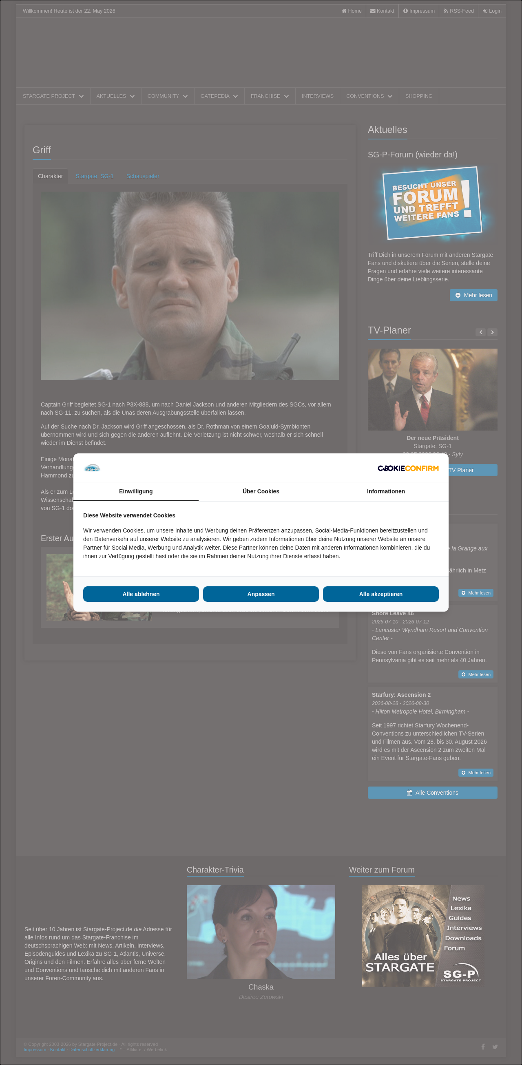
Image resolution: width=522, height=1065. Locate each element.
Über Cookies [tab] (261, 491)
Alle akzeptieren (381, 594)
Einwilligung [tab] (136, 491)
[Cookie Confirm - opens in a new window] (408, 468)
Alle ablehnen (140, 594)
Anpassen (261, 594)
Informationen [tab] (386, 491)
